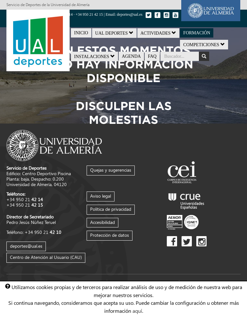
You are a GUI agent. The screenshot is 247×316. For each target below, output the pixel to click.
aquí (137, 310)
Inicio (81, 32)
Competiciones (204, 44)
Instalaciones (94, 56)
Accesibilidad (102, 222)
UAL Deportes (114, 33)
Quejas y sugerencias (110, 170)
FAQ (152, 56)
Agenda (131, 56)
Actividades (158, 33)
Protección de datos (109, 235)
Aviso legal (100, 196)
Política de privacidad (110, 209)
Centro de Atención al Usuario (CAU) (46, 257)
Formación (196, 32)
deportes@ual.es (26, 246)
